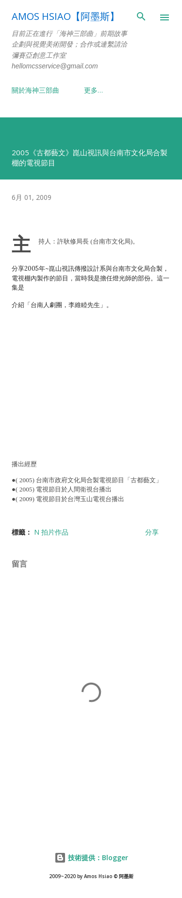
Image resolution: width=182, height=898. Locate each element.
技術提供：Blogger (91, 857)
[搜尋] (141, 17)
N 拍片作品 (51, 532)
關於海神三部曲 (35, 90)
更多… (93, 90)
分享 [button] (152, 532)
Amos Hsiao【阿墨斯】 (65, 16)
